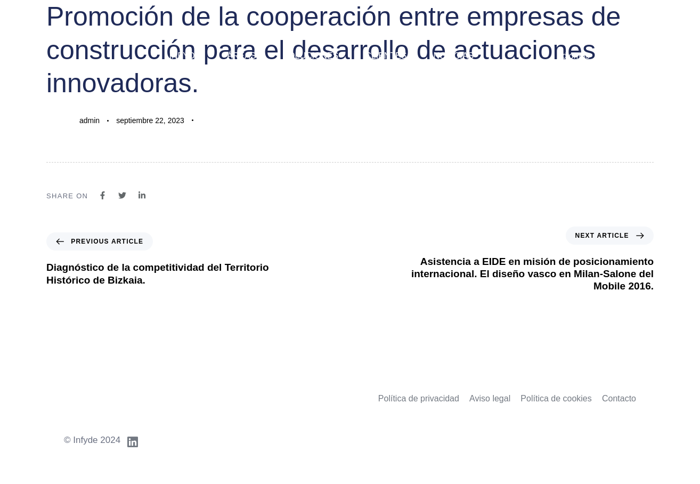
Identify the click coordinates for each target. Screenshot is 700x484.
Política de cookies (555, 398)
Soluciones (310, 55)
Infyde (184, 55)
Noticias (454, 55)
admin (89, 120)
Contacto (619, 398)
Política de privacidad (418, 398)
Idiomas (575, 55)
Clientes (385, 55)
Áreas (241, 55)
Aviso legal (489, 398)
